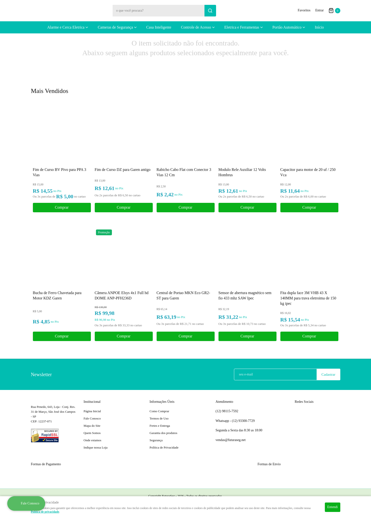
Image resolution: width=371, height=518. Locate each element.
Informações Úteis (162, 402)
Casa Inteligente (158, 27)
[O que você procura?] (210, 10)
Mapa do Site (92, 425)
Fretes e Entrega (160, 425)
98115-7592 (227, 411)
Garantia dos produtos (163, 433)
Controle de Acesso (196, 27)
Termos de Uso (159, 418)
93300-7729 (243, 421)
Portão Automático (286, 27)
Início (319, 27)
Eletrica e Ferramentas (241, 27)
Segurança (156, 440)
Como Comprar (159, 411)
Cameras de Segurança (115, 27)
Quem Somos (92, 433)
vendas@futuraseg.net (231, 440)
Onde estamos (92, 440)
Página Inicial (92, 411)
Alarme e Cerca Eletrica (65, 27)
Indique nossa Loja (96, 447)
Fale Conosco (92, 418)
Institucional (92, 402)
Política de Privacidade (164, 447)
